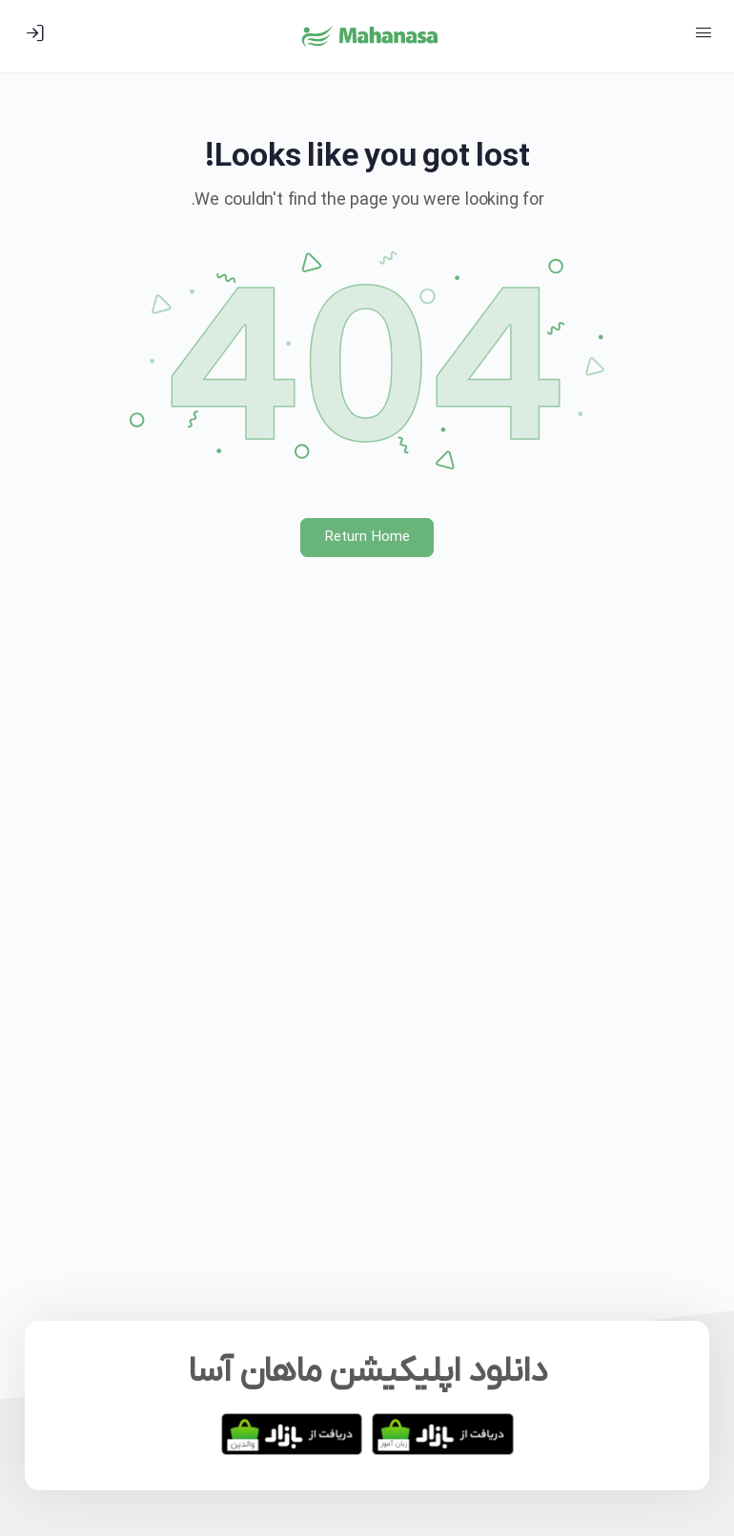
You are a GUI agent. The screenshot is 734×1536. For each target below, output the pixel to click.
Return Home (367, 537)
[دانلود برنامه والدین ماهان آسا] (292, 1434)
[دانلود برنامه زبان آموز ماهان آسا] (443, 1434)
